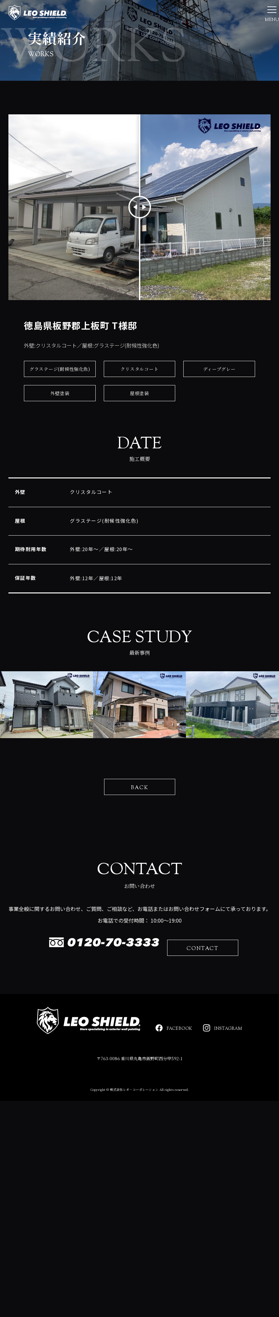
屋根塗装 (139, 433)
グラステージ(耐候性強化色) (59, 409)
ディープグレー (219, 409)
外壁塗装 (60, 433)
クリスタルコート (140, 409)
